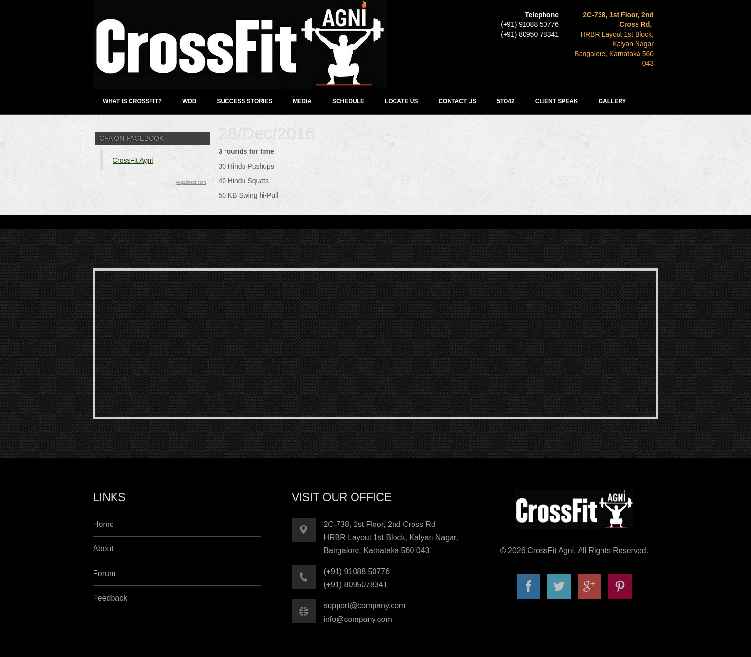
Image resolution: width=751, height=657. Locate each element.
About (103, 548)
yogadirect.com (191, 182)
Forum (104, 573)
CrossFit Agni (133, 160)
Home (103, 524)
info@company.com (357, 619)
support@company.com (364, 605)
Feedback (110, 598)
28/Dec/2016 (266, 133)
